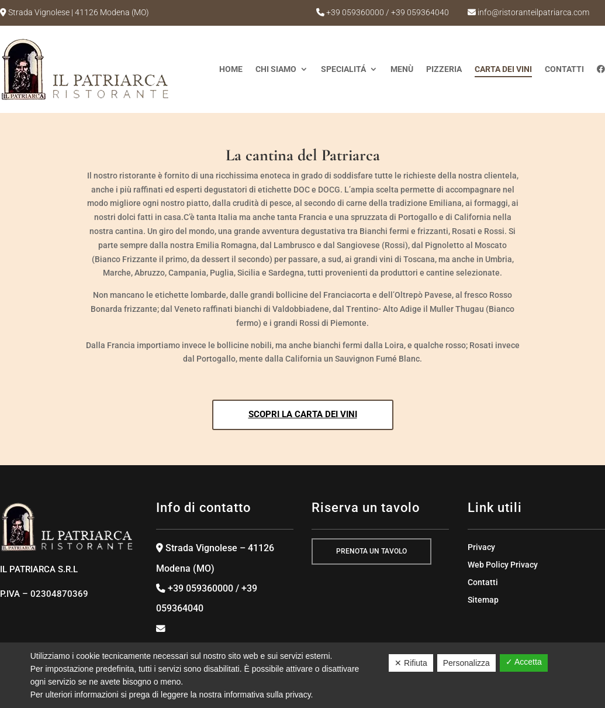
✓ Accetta (524, 661)
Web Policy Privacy (503, 565)
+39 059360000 (355, 12)
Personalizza (466, 663)
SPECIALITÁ (343, 69)
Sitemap (483, 600)
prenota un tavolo (371, 551)
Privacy (481, 547)
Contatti (564, 69)
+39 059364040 (420, 12)
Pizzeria (444, 69)
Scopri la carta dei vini (302, 414)
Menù (401, 69)
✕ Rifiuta (411, 663)
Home (231, 69)
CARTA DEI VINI (503, 69)
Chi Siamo (275, 69)
